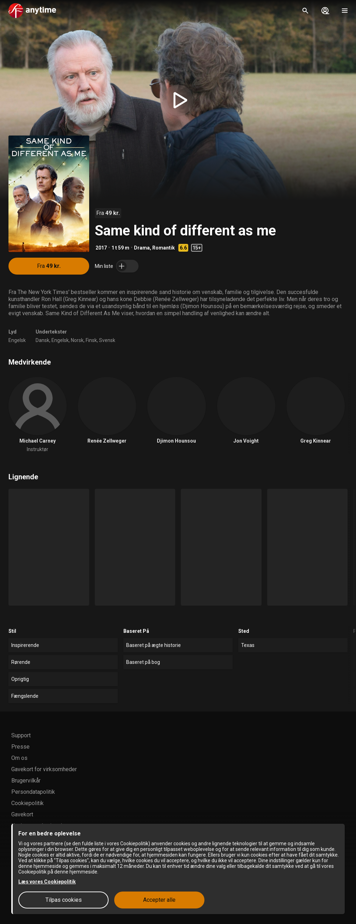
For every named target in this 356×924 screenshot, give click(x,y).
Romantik (163, 248)
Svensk (107, 340)
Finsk (91, 340)
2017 (101, 248)
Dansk (42, 340)
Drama (142, 248)
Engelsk (17, 340)
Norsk (77, 340)
